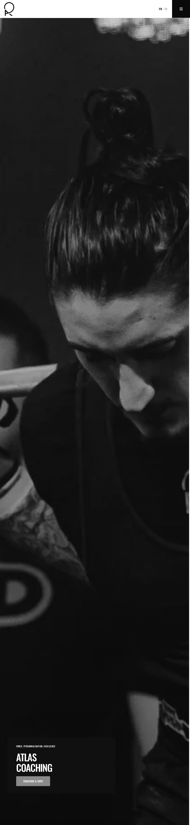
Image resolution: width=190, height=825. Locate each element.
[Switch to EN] (163, 9)
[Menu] (181, 9)
